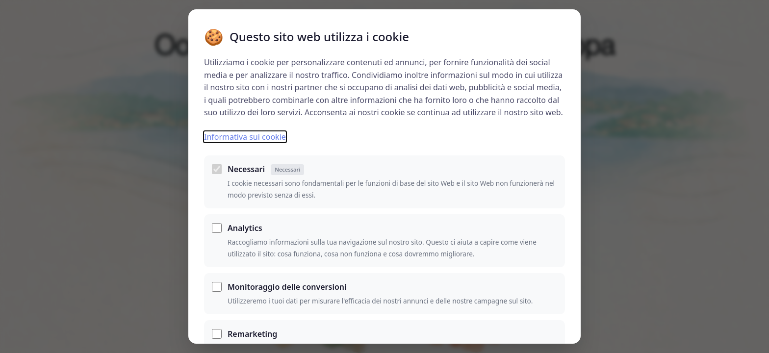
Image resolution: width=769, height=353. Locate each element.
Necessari (266, 169)
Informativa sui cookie (245, 136)
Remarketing (252, 333)
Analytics (245, 228)
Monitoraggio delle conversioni (287, 286)
